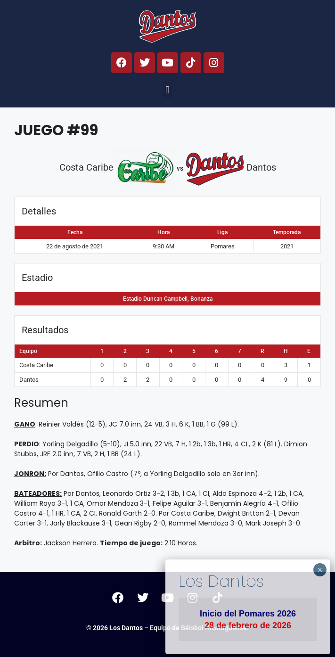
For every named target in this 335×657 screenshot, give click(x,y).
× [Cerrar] (319, 570)
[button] (167, 90)
